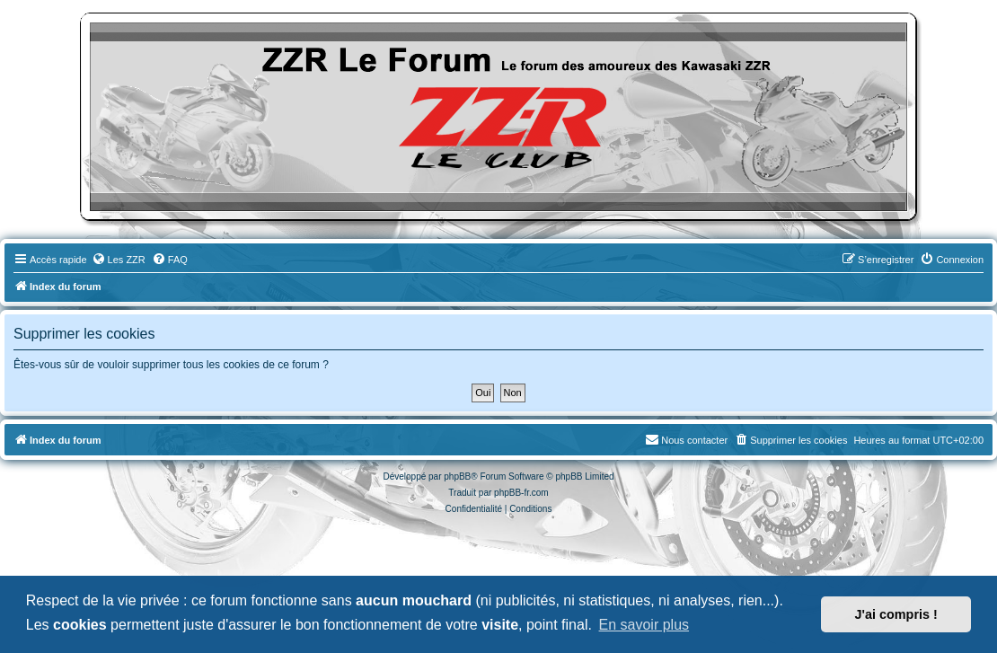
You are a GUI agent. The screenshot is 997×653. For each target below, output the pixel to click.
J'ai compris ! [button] (896, 614)
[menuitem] (119, 259)
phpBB (457, 476)
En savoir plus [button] (644, 624)
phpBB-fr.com (521, 493)
